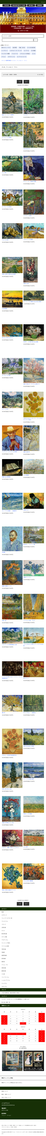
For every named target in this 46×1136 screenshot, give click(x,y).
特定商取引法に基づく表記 (30, 1125)
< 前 (20, 81)
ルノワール (26, 50)
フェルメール (15, 53)
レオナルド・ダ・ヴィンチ (16, 50)
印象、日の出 (22, 47)
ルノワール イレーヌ (21, 56)
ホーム (3, 60)
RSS (12, 1127)
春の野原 (15, 47)
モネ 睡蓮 (33, 50)
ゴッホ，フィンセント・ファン (19, 60)
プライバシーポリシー (6, 1127)
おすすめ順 (5, 74)
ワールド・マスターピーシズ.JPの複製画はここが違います (15, 999)
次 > (26, 81)
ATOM (15, 1127)
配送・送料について (14, 1125)
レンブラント (5, 50)
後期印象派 (8, 60)
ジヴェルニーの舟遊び (25, 53)
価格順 (11, 74)
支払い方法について (6, 1125)
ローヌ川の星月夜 (31, 47)
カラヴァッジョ (11, 56)
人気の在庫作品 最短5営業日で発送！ (11, 992)
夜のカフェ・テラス (6, 47)
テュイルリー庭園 (5, 53)
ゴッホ (33, 53)
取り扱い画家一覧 (6, 1002)
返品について (21, 1125)
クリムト (4, 56)
